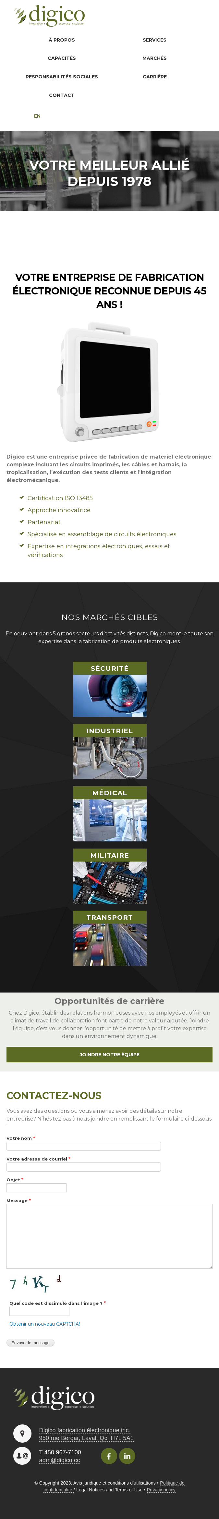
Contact (61, 95)
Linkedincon (127, 1456)
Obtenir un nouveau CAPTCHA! (44, 1324)
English (23, 117)
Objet (13, 1180)
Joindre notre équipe (110, 1055)
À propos (61, 40)
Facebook (109, 1456)
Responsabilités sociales (61, 77)
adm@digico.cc (59, 1461)
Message (17, 1201)
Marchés (154, 58)
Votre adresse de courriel (36, 1159)
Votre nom (19, 1138)
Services (154, 40)
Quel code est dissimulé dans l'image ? (56, 1303)
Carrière (154, 77)
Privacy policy (161, 1490)
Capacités (61, 58)
